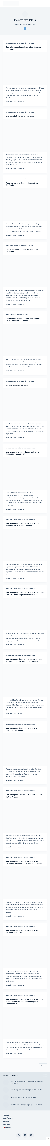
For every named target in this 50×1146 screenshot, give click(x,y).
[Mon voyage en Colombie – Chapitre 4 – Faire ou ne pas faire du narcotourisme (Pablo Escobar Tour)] (25, 1023)
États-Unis (14, 43)
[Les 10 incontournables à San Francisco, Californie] (25, 271)
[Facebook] (18, 1135)
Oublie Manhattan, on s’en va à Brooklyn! (24, 1097)
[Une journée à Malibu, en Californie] (25, 135)
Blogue (8, 43)
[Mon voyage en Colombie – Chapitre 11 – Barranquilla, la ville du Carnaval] (25, 545)
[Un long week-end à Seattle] (25, 404)
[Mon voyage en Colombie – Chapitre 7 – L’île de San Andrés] (25, 816)
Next (43, 1065)
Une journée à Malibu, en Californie (20, 116)
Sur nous (6, 1124)
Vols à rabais (8, 1118)
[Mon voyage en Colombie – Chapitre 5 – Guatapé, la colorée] (25, 952)
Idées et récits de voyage (27, 43)
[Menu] (46, 3)
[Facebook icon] (25, 28)
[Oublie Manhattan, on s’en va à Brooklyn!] (6, 1097)
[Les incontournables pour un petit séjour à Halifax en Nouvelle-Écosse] (25, 340)
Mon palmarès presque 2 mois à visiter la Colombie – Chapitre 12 (27, 1082)
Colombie (14, 448)
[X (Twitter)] (25, 1135)
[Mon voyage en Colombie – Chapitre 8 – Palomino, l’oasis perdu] (25, 749)
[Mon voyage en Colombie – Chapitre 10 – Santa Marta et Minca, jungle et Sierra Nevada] (25, 614)
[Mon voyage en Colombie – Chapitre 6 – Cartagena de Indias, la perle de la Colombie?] (25, 882)
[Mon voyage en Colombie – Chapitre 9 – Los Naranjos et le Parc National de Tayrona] (25, 680)
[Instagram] (31, 1135)
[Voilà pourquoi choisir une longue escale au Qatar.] (6, 1090)
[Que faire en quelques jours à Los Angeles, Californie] (25, 68)
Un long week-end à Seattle (17, 385)
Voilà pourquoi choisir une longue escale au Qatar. (26, 1090)
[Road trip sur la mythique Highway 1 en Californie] (25, 204)
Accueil (6, 1115)
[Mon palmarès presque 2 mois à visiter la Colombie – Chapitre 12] (25, 473)
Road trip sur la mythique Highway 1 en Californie (26, 1105)
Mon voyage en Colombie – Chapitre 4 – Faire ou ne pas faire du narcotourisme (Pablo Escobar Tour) (24, 1001)
